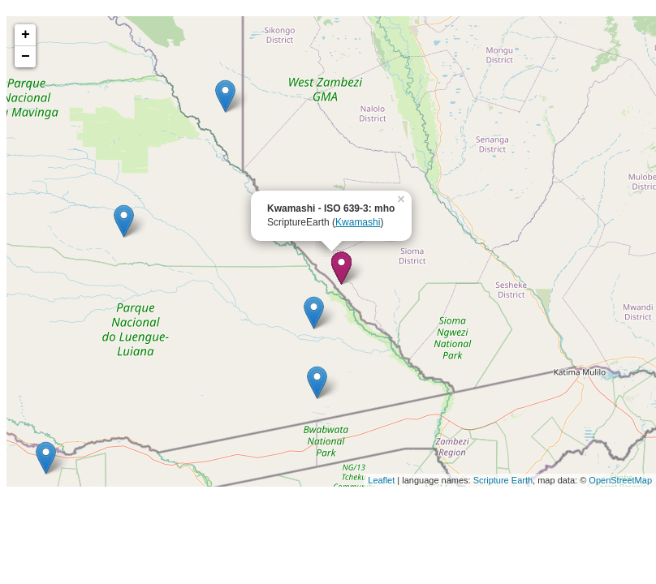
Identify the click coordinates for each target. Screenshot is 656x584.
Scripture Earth (503, 480)
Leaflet (381, 480)
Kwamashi (357, 222)
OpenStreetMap (620, 480)
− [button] (25, 57)
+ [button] (25, 35)
